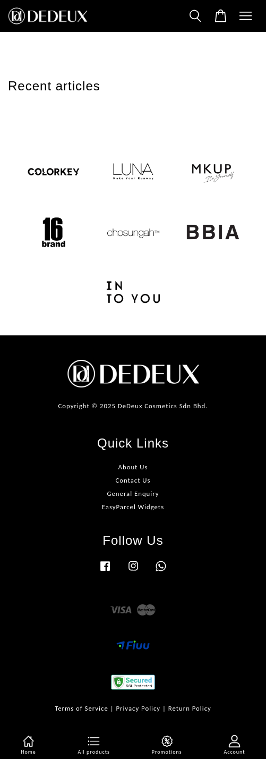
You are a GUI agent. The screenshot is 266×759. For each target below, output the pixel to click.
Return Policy (189, 708)
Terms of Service (81, 708)
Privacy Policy (138, 708)
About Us (133, 467)
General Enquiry (133, 493)
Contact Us (132, 480)
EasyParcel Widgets (133, 507)
